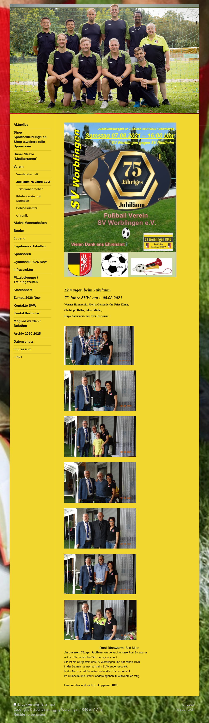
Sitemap (48, 704)
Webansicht (185, 709)
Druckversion (27, 704)
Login (190, 704)
